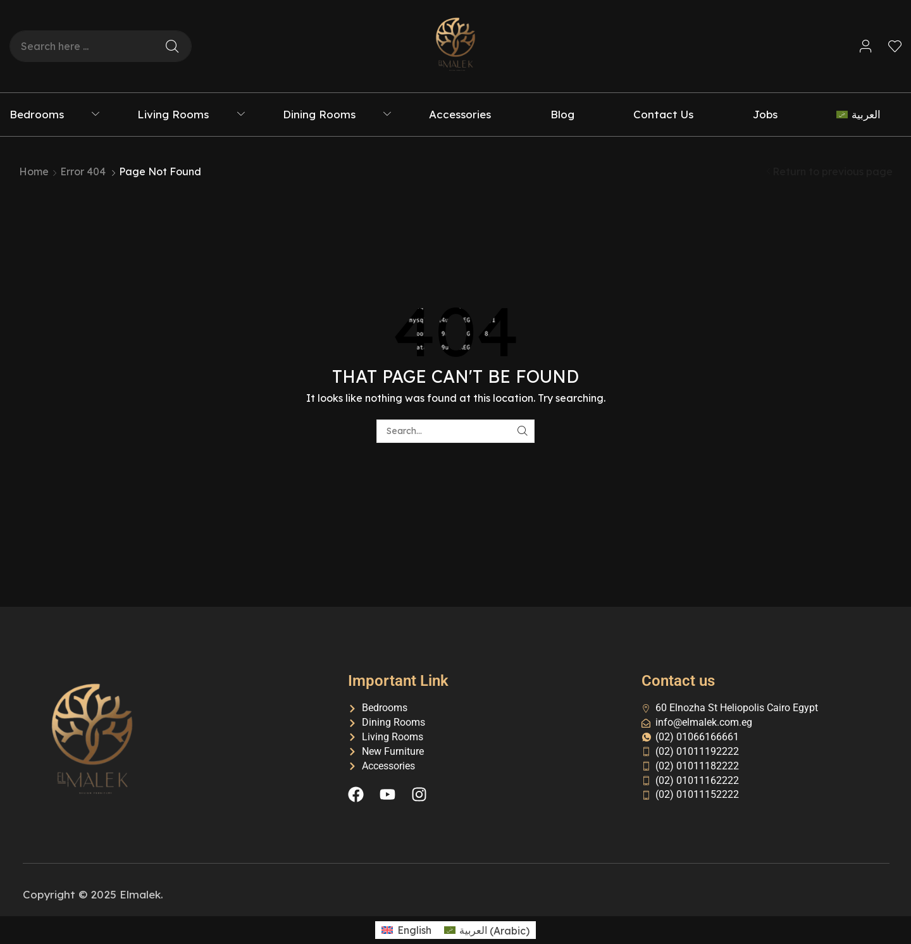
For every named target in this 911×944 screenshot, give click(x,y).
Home (34, 171)
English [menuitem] (414, 930)
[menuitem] (869, 114)
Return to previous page (832, 171)
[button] (865, 46)
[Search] (172, 46)
